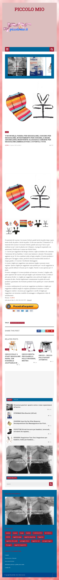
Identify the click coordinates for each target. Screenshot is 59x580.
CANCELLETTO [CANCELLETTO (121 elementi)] (37, 533)
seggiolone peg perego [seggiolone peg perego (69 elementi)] (29, 537)
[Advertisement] (32, 32)
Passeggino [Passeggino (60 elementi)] (8, 545)
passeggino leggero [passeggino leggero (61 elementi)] (47, 541)
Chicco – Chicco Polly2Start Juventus (45, 357)
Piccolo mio (29, 9)
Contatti (7, 555)
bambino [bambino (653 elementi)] (8, 533)
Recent (9, 399)
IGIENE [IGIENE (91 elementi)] (8, 537)
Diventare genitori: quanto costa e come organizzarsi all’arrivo (17, 72)
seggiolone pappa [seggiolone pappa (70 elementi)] (17, 537)
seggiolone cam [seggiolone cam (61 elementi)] (35, 541)
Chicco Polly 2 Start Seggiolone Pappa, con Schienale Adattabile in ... (12, 358)
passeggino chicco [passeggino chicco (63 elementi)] (24, 541)
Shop (36, 65)
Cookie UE (7, 567)
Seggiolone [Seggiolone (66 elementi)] (40, 537)
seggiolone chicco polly (17, 322)
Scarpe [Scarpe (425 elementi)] (21, 533)
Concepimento (17, 65)
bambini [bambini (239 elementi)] (28, 533)
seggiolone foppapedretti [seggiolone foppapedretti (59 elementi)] (20, 545)
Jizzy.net (14, 558)
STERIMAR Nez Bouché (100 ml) (36, 69)
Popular (16, 399)
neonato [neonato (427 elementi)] (15, 533)
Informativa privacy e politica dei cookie (14, 564)
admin (7, 145)
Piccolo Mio (12, 575)
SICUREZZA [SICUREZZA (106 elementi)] (48, 533)
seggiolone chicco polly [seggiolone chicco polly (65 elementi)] (11, 541)
